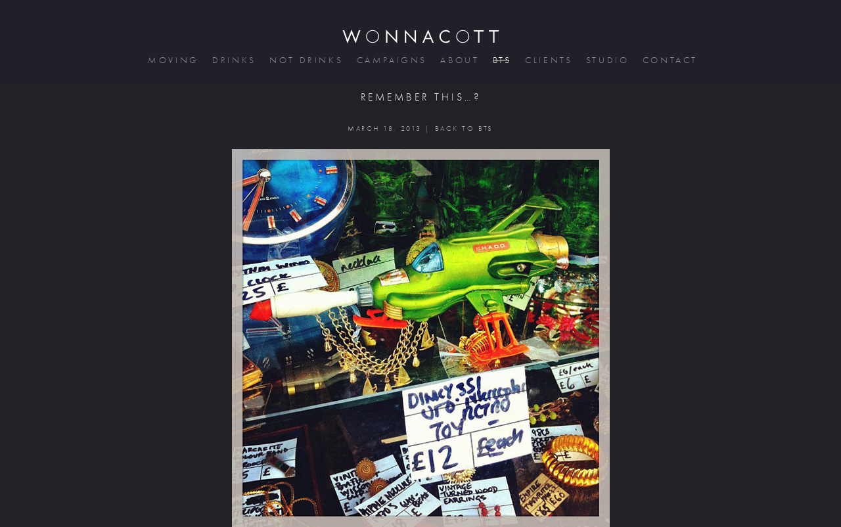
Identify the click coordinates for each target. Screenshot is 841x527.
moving (172, 60)
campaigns (391, 60)
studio (606, 60)
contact (669, 60)
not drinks (304, 60)
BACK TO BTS (464, 128)
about (458, 60)
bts (501, 60)
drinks (233, 60)
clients (547, 60)
